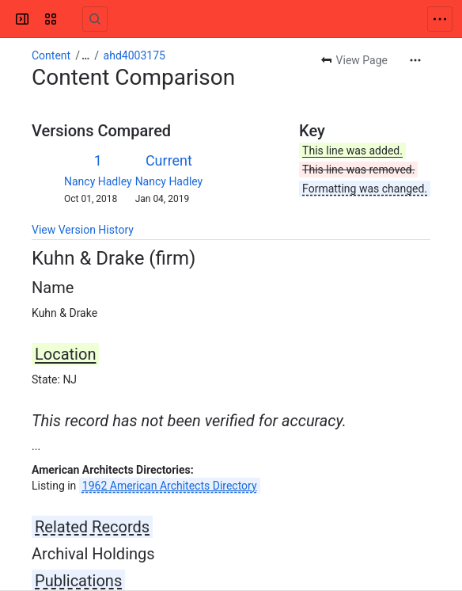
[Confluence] (73, 19)
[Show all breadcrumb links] (85, 55)
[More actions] (415, 60)
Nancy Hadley (98, 181)
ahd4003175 (134, 55)
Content (51, 55)
